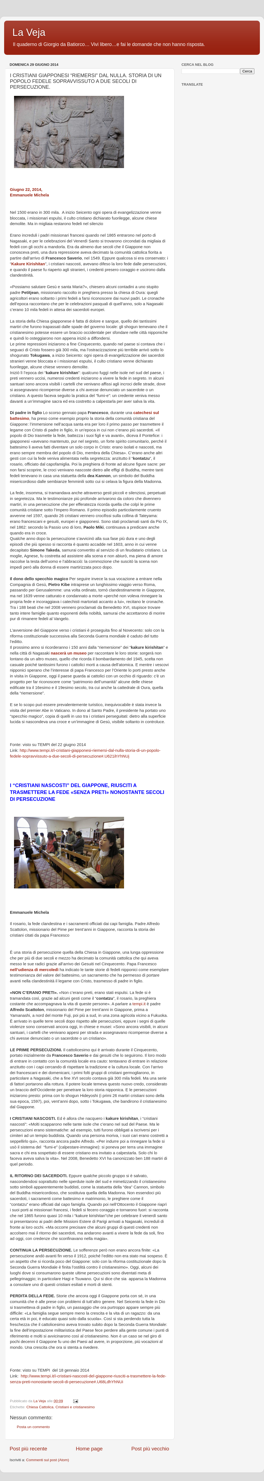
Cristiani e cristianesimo (75, 1407)
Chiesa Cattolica (39, 1407)
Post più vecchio (150, 1449)
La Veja (28, 32)
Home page (89, 1449)
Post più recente (28, 1449)
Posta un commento (33, 1427)
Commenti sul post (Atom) (47, 1460)
